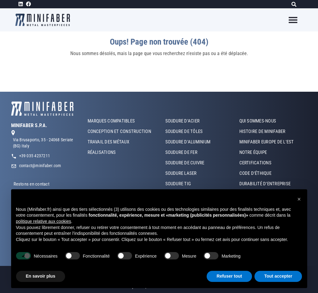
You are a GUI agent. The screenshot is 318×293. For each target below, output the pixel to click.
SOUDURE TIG (178, 184)
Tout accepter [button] (278, 276)
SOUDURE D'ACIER (182, 121)
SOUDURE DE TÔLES (184, 131)
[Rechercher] (295, 4)
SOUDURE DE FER (181, 152)
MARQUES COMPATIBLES (111, 121)
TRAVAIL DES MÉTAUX (108, 142)
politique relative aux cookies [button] (43, 221)
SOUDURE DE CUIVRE (184, 163)
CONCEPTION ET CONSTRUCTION (119, 131)
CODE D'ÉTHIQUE (255, 173)
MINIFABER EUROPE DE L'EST (266, 142)
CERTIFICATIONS (255, 163)
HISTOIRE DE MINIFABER (262, 131)
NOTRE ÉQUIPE (253, 152)
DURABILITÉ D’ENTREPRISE (265, 184)
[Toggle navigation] (289, 20)
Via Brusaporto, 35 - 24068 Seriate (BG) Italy (43, 142)
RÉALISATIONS (102, 152)
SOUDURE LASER (181, 173)
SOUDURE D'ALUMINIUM (188, 142)
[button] (299, 199)
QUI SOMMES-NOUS (257, 121)
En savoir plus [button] (41, 276)
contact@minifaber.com (40, 165)
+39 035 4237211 (34, 155)
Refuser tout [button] (229, 276)
